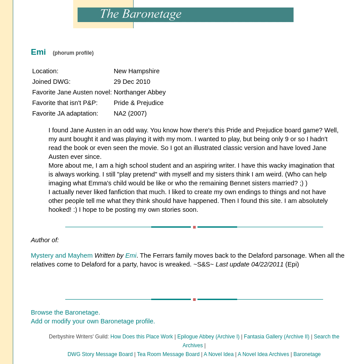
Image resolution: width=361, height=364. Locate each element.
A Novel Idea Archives (263, 354)
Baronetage (307, 354)
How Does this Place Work (142, 337)
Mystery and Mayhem (62, 255)
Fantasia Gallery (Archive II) (276, 337)
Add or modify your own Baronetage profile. (93, 321)
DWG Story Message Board (100, 354)
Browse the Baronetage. (65, 312)
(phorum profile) (73, 53)
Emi (130, 255)
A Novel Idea (219, 354)
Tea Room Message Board (168, 354)
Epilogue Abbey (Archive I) (208, 337)
